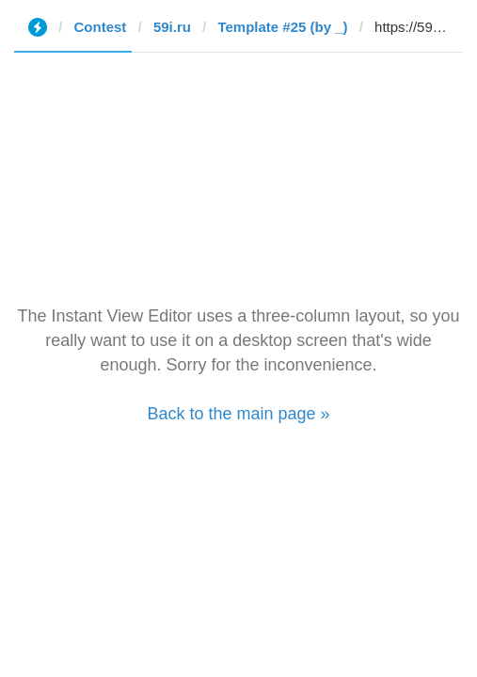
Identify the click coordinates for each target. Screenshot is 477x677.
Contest (100, 27)
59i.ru (172, 27)
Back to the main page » (238, 413)
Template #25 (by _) (282, 27)
